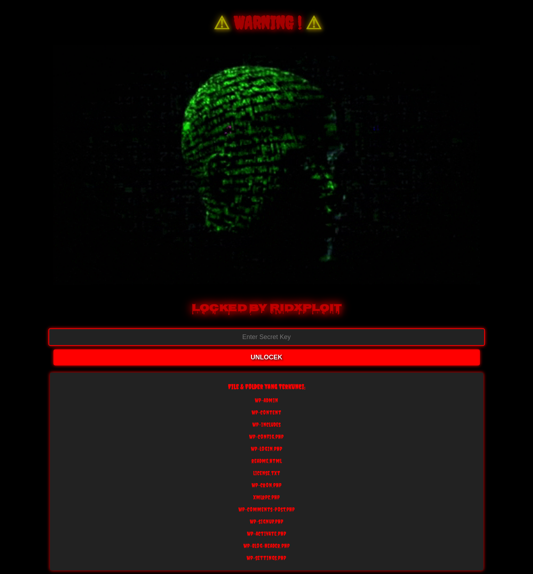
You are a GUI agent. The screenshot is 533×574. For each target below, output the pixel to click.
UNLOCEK (266, 357)
